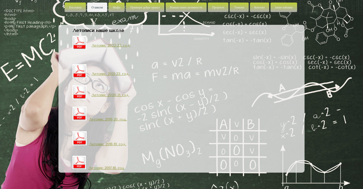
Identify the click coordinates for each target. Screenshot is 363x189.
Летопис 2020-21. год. (110, 95)
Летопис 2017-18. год (106, 168)
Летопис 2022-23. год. (111, 45)
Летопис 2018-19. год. (107, 144)
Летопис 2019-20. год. (108, 119)
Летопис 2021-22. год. (110, 74)
